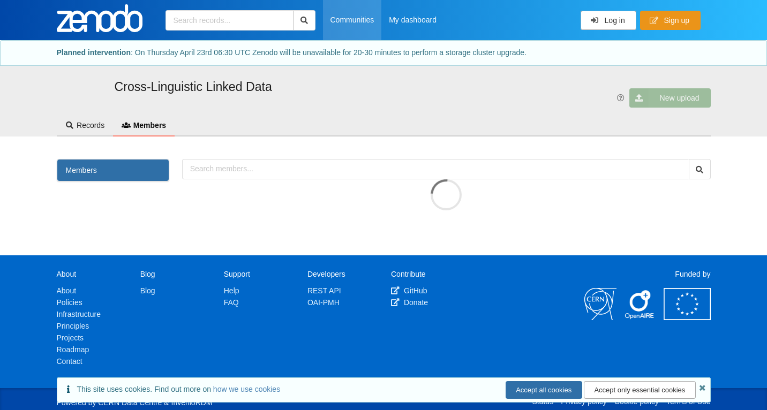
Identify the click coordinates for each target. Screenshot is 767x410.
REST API (324, 290)
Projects (70, 337)
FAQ (231, 302)
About (67, 290)
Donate (409, 302)
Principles (73, 326)
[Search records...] (230, 20)
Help (231, 290)
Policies (69, 302)
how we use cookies (246, 389)
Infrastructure (79, 314)
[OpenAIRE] (640, 317)
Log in (607, 20)
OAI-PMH (323, 302)
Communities (352, 20)
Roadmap (73, 349)
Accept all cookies (544, 390)
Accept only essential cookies (639, 390)
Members (144, 125)
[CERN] (600, 317)
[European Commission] (687, 317)
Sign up (669, 20)
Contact (69, 361)
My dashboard (413, 20)
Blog (147, 290)
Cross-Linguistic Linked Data (193, 87)
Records (85, 125)
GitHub (409, 290)
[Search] (304, 20)
